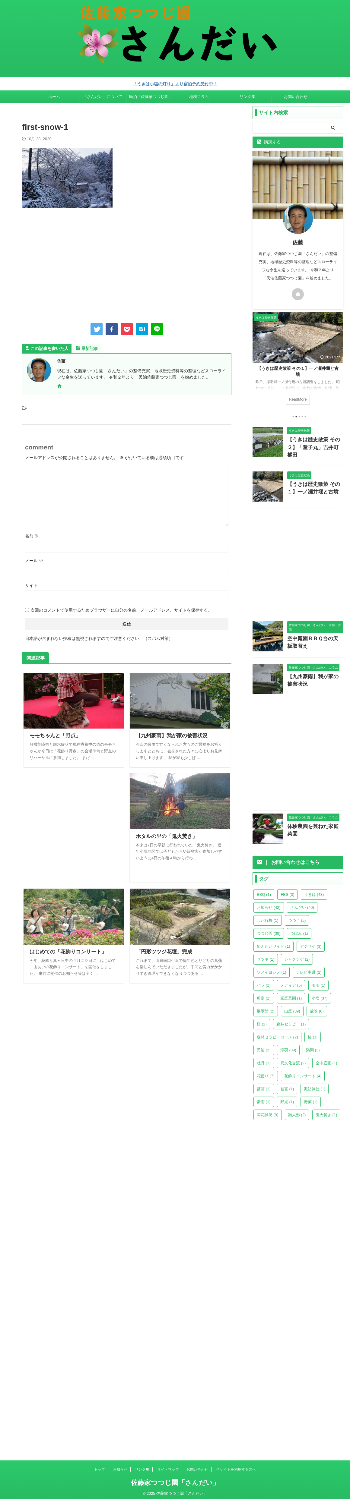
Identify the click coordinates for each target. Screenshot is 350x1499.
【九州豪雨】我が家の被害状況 (169, 734)
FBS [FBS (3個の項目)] (287, 891)
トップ (99, 1466)
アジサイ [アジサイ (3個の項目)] (311, 943)
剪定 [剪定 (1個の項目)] (264, 995)
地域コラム (199, 95)
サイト (31, 584)
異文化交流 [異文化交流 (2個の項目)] (293, 1060)
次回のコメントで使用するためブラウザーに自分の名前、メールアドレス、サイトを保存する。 (121, 609)
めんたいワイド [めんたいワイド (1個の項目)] (273, 943)
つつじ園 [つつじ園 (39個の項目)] (269, 930)
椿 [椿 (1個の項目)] (313, 1034)
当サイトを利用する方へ (236, 1466)
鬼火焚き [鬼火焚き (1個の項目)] (326, 1112)
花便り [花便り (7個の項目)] (266, 1073)
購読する (269, 141)
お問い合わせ (295, 95)
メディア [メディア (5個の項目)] (291, 982)
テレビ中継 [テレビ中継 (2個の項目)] (309, 969)
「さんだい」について (102, 95)
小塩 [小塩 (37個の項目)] (320, 995)
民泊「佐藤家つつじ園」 (150, 95)
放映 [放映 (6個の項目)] (317, 1008)
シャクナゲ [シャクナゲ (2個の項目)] (297, 956)
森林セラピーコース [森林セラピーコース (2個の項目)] (277, 1034)
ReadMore (297, 398)
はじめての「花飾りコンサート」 (66, 950)
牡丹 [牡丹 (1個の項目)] (264, 1060)
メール (34, 559)
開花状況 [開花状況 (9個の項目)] (267, 1112)
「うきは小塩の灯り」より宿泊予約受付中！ (175, 83)
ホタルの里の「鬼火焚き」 (165, 835)
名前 (32, 535)
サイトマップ (168, 1466)
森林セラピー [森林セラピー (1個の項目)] (291, 1021)
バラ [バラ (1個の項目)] (264, 982)
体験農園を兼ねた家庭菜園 (312, 822)
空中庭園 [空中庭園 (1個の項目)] (326, 1060)
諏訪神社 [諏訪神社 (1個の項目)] (315, 1086)
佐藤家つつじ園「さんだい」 (175, 1479)
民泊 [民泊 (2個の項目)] (264, 1047)
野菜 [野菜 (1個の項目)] (311, 1099)
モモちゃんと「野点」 (54, 734)
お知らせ (120, 1466)
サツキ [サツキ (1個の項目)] (266, 956)
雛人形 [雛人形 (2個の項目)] (297, 1112)
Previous (258, 358)
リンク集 (247, 95)
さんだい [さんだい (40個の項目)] (302, 904)
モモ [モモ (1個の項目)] (319, 982)
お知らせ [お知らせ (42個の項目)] (269, 904)
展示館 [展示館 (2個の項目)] (266, 1008)
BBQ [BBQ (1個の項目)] (264, 891)
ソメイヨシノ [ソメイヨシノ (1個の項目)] (271, 969)
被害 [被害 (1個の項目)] (287, 1086)
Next (337, 358)
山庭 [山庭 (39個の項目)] (292, 1008)
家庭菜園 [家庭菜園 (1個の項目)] (291, 995)
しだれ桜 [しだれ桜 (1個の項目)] (267, 917)
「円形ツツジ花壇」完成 (162, 950)
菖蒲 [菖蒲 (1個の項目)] (264, 1086)
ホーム (54, 95)
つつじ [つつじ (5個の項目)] (297, 917)
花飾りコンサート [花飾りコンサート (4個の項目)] (303, 1073)
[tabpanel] (298, 360)
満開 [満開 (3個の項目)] (313, 1047)
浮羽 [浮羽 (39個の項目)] (288, 1047)
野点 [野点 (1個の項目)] (287, 1099)
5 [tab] (305, 416)
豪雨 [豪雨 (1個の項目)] (264, 1099)
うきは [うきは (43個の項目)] (314, 891)
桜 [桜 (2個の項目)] (262, 1021)
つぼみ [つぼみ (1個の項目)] (299, 930)
